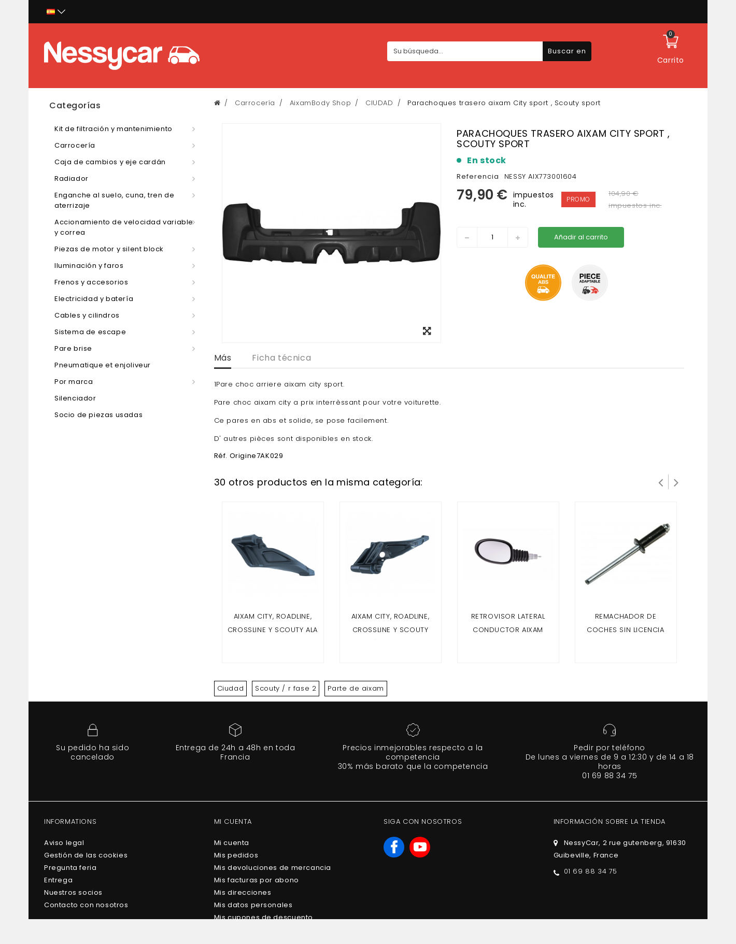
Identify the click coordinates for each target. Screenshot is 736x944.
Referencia (478, 176)
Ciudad (230, 688)
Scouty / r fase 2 (285, 688)
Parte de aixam (356, 688)
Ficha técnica (281, 358)
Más (223, 358)
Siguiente (676, 482)
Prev (661, 482)
